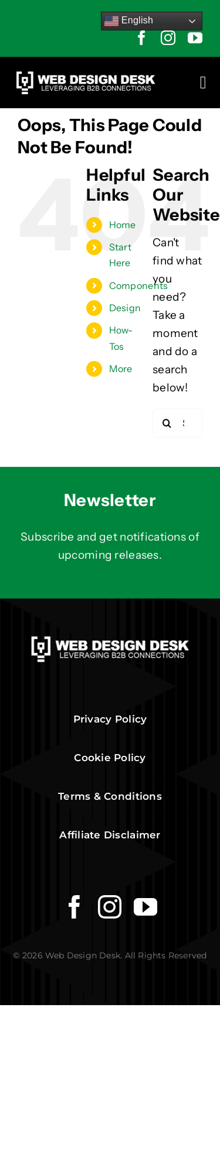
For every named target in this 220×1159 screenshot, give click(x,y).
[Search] (167, 423)
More (121, 368)
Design (125, 308)
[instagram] (168, 37)
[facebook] (141, 37)
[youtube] (195, 37)
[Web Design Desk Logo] (86, 74)
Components (138, 285)
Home (122, 225)
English (128, 21)
